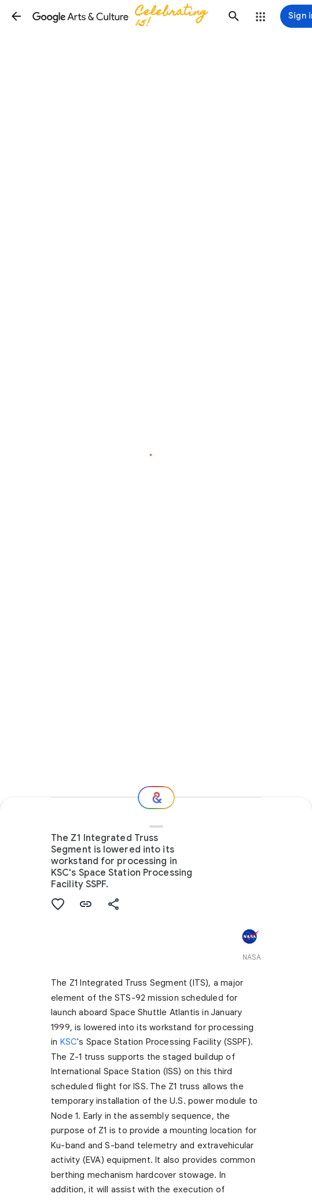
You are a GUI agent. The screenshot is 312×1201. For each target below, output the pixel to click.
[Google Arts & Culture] (125, 16)
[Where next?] (156, 797)
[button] (16, 16)
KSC (69, 1042)
